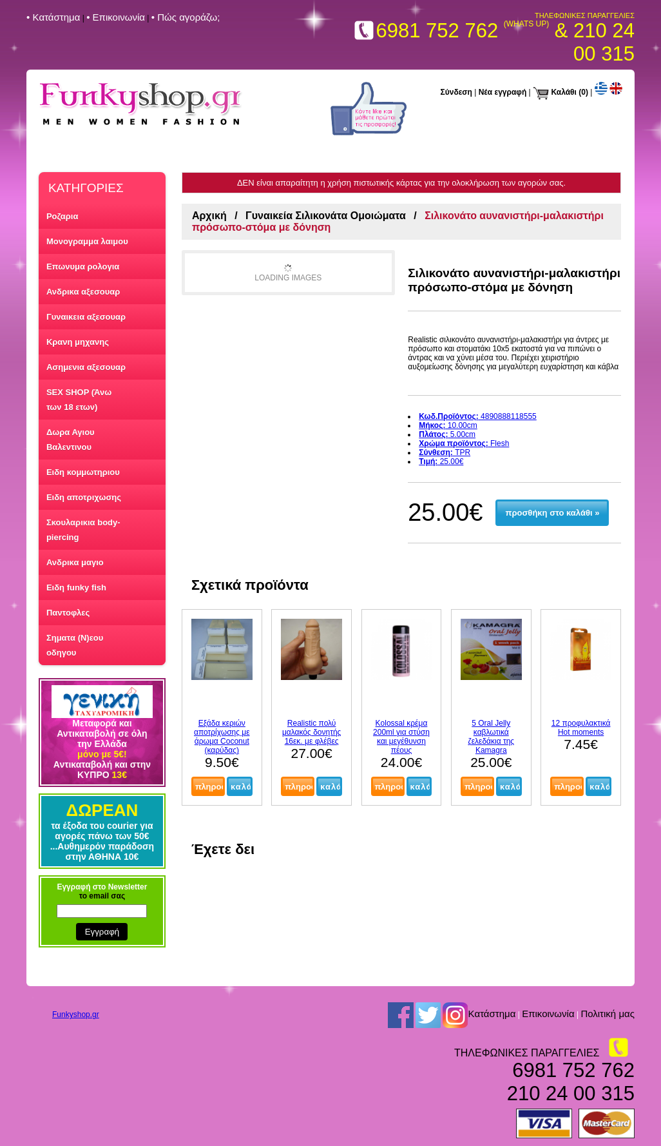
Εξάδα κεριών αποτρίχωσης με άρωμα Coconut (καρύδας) (222, 737)
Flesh (464, 443)
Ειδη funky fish (76, 587)
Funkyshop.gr (75, 1014)
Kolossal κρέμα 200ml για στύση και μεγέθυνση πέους (401, 737)
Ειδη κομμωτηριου (83, 472)
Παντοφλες (68, 612)
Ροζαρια (62, 216)
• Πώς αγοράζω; (185, 17)
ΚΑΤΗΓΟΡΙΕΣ (86, 188)
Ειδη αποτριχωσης (83, 497)
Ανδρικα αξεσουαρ (83, 291)
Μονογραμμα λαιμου (87, 241)
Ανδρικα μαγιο (75, 562)
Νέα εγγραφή (503, 92)
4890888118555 (478, 416)
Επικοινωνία (548, 1014)
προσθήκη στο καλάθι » (553, 513)
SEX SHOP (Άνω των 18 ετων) (78, 399)
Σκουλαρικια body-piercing (83, 530)
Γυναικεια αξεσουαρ (86, 317)
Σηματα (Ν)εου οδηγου (74, 645)
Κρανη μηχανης (77, 342)
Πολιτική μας (607, 1014)
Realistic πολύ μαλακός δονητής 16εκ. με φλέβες (311, 732)
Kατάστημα (491, 1014)
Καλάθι (564, 92)
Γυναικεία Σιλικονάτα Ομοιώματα (325, 215)
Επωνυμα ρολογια (82, 266)
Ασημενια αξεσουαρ (86, 367)
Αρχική (209, 215)
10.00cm (448, 425)
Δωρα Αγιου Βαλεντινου (70, 439)
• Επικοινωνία (115, 17)
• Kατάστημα (53, 17)
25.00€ (441, 461)
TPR (444, 452)
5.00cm (447, 434)
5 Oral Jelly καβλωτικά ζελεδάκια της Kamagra (491, 737)
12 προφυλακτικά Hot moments (581, 728)
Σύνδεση (456, 92)
